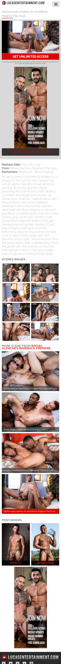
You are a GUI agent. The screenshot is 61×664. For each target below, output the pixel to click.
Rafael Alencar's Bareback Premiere (33, 168)
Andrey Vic (26, 172)
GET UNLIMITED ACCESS (31, 56)
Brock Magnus (44, 172)
